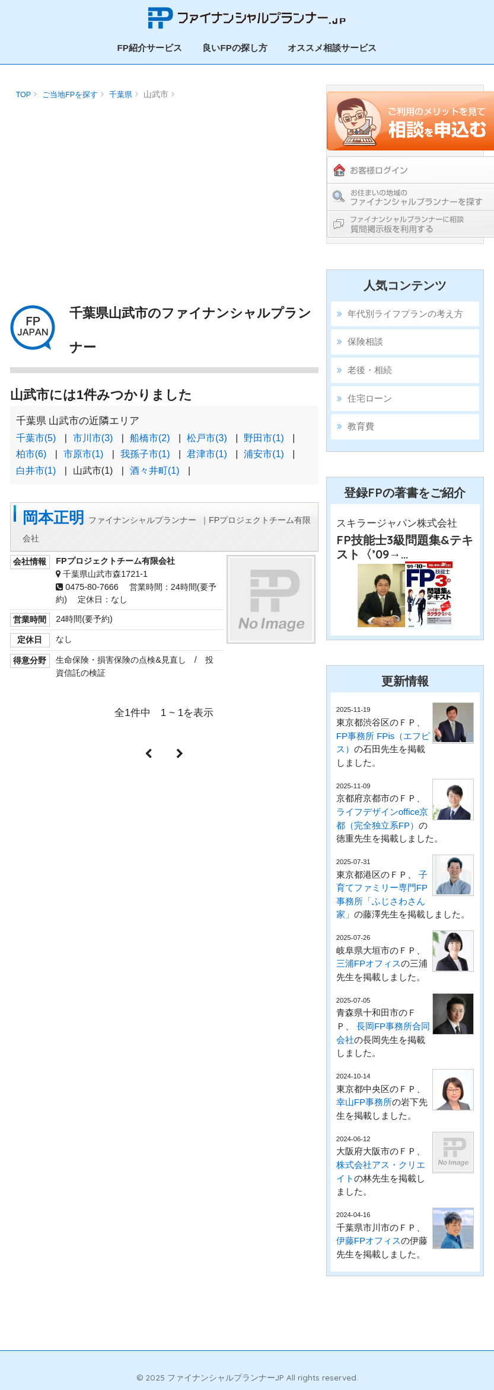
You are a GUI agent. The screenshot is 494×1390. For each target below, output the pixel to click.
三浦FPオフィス (368, 963)
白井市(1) (36, 471)
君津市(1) (207, 454)
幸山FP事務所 (364, 1102)
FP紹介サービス (149, 48)
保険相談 (365, 341)
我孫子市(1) (145, 454)
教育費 (361, 426)
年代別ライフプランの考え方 (405, 314)
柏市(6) (31, 454)
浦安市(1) (264, 454)
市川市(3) (93, 438)
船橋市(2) (150, 438)
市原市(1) (83, 454)
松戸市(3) (207, 438)
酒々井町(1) (155, 471)
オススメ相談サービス (332, 48)
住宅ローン (370, 398)
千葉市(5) (36, 438)
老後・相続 (370, 370)
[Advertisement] (163, 186)
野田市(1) (264, 438)
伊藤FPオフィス (368, 1240)
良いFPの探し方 (234, 48)
